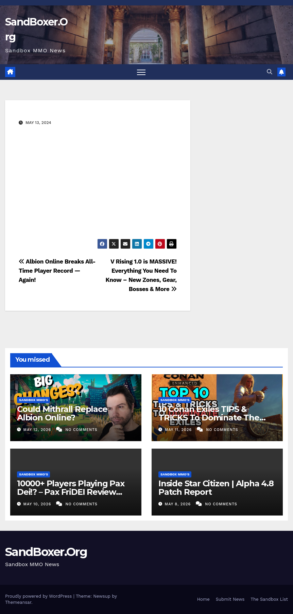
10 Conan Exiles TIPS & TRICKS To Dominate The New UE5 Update (208, 417)
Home (203, 599)
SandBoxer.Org (46, 552)
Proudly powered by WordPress (39, 596)
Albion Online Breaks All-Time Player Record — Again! (57, 270)
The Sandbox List (269, 599)
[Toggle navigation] (141, 72)
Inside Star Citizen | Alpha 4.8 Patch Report (216, 487)
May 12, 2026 (38, 430)
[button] (269, 72)
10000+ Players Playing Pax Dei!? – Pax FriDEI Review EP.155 (70, 491)
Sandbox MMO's (33, 400)
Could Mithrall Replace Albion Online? (62, 413)
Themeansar (18, 602)
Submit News (230, 599)
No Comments (81, 430)
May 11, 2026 (179, 430)
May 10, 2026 (38, 504)
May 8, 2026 (178, 504)
